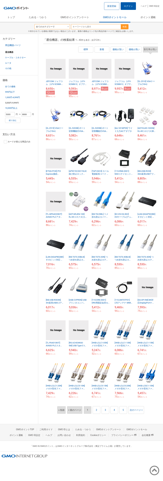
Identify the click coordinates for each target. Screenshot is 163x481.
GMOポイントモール (115, 17)
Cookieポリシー (98, 435)
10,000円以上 (11, 108)
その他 (8, 68)
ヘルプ (143, 6)
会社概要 (147, 435)
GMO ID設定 (154, 6)
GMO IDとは (64, 429)
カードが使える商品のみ (17, 141)
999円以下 (10, 92)
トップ (11, 17)
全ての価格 (10, 86)
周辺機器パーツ (13, 45)
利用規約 (80, 435)
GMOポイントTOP (25, 429)
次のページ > (136, 410)
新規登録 (111, 6)
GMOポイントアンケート (74, 17)
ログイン (128, 6)
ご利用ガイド (46, 429)
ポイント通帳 (148, 17)
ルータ (8, 63)
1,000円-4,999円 (12, 97)
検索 (125, 26)
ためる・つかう (38, 17)
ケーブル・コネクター (15, 57)
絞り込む (13, 120)
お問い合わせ (64, 435)
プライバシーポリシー (123, 435)
